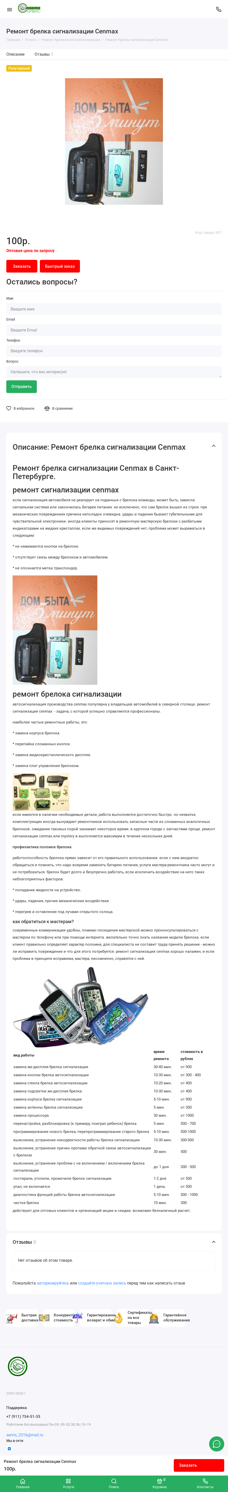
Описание (15, 54)
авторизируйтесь (53, 1283)
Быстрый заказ (60, 266)
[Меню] (9, 9)
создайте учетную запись (102, 1283)
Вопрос (12, 361)
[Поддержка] (218, 9)
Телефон (13, 340)
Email (10, 319)
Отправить (21, 386)
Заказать (188, 1465)
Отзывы (44, 54)
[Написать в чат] (216, 1444)
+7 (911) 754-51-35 (23, 1416)
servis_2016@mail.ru (24, 1435)
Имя (9, 298)
